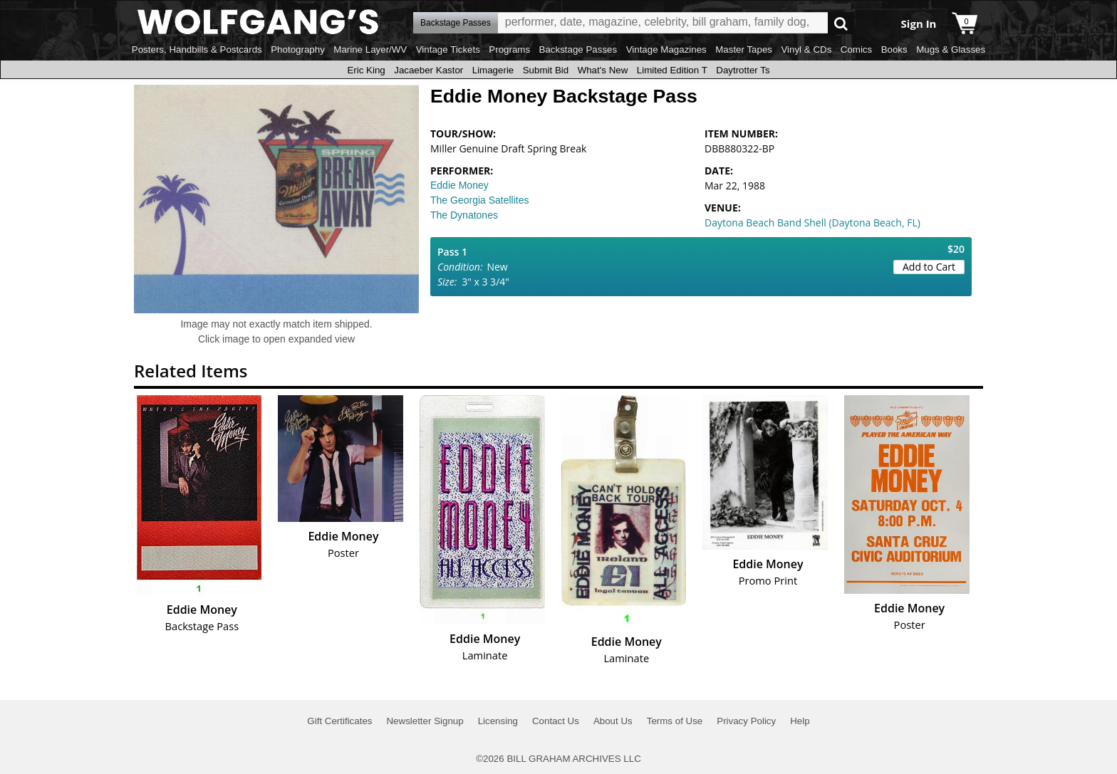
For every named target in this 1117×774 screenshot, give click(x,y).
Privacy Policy (746, 721)
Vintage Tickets (448, 49)
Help (799, 721)
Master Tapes (743, 49)
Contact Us (555, 721)
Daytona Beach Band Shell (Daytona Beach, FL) (812, 222)
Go (841, 23)
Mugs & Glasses (950, 49)
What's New (603, 70)
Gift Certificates (339, 721)
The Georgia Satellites (479, 200)
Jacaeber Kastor (428, 70)
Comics (856, 49)
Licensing (498, 721)
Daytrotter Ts (742, 70)
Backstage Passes (578, 49)
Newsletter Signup (424, 721)
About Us (613, 721)
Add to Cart (929, 266)
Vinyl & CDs (806, 49)
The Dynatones (464, 215)
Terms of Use (675, 721)
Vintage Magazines (666, 49)
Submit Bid (545, 70)
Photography (298, 49)
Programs (509, 49)
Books (894, 49)
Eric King (366, 70)
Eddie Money (459, 185)
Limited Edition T (672, 70)
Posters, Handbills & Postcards (197, 49)
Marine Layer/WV (370, 49)
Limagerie (493, 70)
